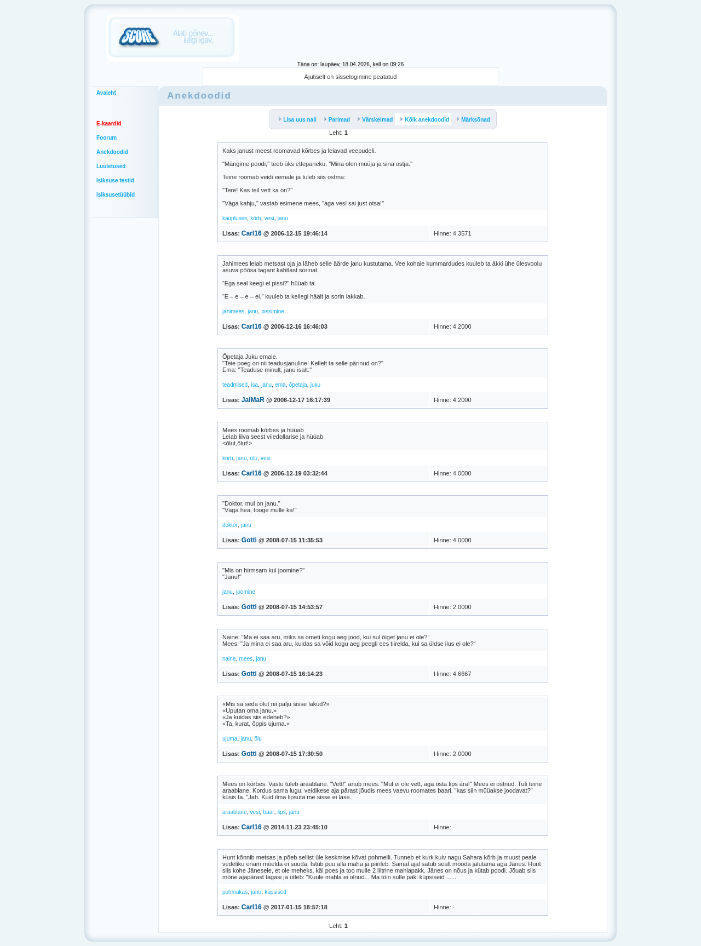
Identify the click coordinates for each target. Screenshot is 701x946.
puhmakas (235, 892)
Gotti (249, 540)
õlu (253, 458)
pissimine (272, 311)
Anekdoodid (112, 152)
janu (283, 218)
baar (268, 812)
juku (315, 385)
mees (245, 659)
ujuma (229, 739)
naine (228, 659)
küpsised (275, 892)
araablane (234, 812)
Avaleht (106, 93)
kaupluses (234, 218)
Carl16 (252, 233)
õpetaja (298, 385)
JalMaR (253, 400)
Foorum (106, 138)
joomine (245, 592)
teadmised (235, 385)
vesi (269, 218)
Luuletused (110, 166)
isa (254, 385)
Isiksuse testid (115, 180)
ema (280, 385)
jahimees (233, 311)
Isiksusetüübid (115, 195)
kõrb (255, 218)
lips (282, 812)
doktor (230, 525)
